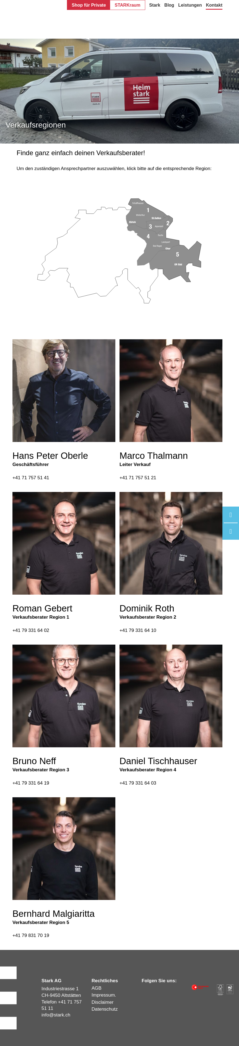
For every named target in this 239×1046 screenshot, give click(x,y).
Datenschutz (105, 1009)
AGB (97, 988)
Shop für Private (89, 5)
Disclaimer (102, 1002)
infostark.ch (55, 1015)
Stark (154, 5)
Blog (169, 5)
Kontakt (214, 5)
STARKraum (128, 5)
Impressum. (104, 995)
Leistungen (190, 5)
